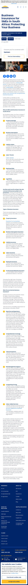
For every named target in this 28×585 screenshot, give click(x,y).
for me (2, 488)
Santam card (4, 543)
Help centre (18, 512)
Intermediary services (21, 520)
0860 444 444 (5, 552)
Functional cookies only (14, 577)
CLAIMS (3, 533)
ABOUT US (18, 485)
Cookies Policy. (14, 573)
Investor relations (5, 511)
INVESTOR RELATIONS (4, 507)
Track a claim (4, 538)
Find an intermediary (14, 56)
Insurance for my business (13, 221)
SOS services (4, 541)
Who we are (18, 488)
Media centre (19, 499)
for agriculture (4, 496)
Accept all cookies (14, 581)
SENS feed (3, 514)
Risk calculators (19, 515)
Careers (17, 496)
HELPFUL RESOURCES (21, 507)
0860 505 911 (19, 552)
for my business (4, 491)
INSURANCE (4, 485)
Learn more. (14, 3)
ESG (17, 491)
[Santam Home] (5, 7)
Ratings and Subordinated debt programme (5, 522)
